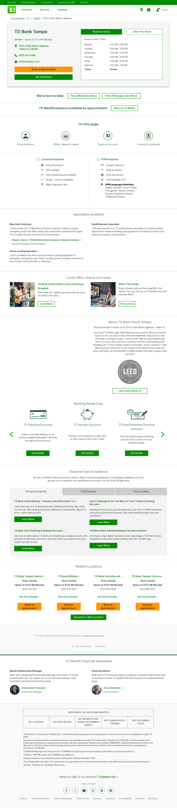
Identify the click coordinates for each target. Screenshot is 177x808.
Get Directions (44, 77)
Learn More (28, 519)
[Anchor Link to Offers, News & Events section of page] (65, 136)
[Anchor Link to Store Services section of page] (25, 136)
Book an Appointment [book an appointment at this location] (44, 69)
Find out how (127, 304)
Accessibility (125, 798)
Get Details (38, 453)
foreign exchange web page (94, 636)
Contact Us (108, 776)
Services (46, 10)
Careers (140, 798)
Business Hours (101, 32)
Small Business (28, 2)
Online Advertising (62, 798)
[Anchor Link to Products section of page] (107, 136)
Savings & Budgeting (36, 491)
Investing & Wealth (66, 2)
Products (28, 10)
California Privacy (40, 798)
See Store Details (30, 598)
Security (97, 798)
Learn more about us (130, 391)
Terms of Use (82, 798)
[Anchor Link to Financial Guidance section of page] (148, 136)
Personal (12, 2)
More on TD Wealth (124, 108)
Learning (62, 8)
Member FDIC (100, 646)
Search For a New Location (88, 617)
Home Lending (141, 491)
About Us (84, 2)
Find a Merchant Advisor (84, 96)
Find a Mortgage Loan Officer (121, 96)
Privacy (23, 798)
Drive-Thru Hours (142, 32)
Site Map (152, 798)
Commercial (46, 2)
